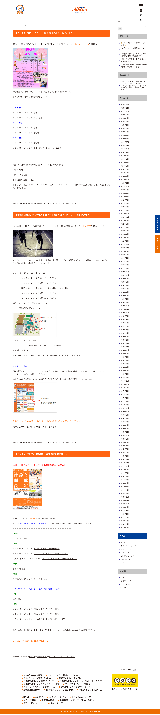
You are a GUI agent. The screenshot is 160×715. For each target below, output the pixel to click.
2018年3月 (125, 378)
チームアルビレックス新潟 (62, 688)
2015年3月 (125, 456)
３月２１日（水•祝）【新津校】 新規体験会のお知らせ (41, 461)
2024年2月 (125, 183)
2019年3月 (125, 340)
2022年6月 (125, 238)
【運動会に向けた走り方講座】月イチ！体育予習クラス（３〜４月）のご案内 (53, 222)
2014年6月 (125, 487)
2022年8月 (125, 231)
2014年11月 (125, 470)
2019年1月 (125, 347)
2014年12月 (125, 466)
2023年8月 (125, 197)
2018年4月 (125, 374)
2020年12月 (125, 279)
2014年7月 (125, 483)
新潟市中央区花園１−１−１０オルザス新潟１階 (45, 172)
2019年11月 (125, 316)
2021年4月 (125, 268)
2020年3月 (125, 303)
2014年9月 (125, 477)
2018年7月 (125, 367)
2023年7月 (125, 200)
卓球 (122, 570)
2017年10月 (125, 391)
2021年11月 (125, 255)
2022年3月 (125, 244)
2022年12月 (125, 221)
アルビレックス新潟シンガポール (53, 682)
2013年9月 (125, 514)
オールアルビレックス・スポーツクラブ (63, 210)
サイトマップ (76, 704)
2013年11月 (125, 507)
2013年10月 (125, 511)
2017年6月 (125, 401)
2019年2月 (125, 344)
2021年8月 (125, 262)
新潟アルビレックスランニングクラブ (35, 688)
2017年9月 (125, 395)
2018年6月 (125, 371)
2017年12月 (125, 388)
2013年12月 (125, 504)
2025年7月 (125, 128)
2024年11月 (125, 152)
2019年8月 (125, 326)
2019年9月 (125, 323)
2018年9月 (125, 361)
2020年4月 (125, 299)
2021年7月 (125, 265)
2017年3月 (125, 405)
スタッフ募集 (84, 701)
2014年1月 (125, 500)
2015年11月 (125, 439)
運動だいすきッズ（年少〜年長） (47, 556)
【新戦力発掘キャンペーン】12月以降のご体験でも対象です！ (134, 62)
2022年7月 (125, 234)
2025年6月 (125, 132)
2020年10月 (125, 282)
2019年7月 (125, 330)
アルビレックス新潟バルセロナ (79, 682)
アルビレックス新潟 (30, 682)
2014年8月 (125, 480)
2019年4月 (125, 337)
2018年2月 (125, 381)
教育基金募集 (98, 701)
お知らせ (32, 210)
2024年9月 (125, 159)
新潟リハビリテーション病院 (75, 691)
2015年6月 (125, 449)
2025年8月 (125, 125)
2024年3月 (125, 180)
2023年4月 (125, 210)
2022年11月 (125, 224)
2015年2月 (125, 459)
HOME (25, 701)
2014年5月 (125, 490)
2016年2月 (125, 436)
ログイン (124, 585)
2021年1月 (125, 275)
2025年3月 (125, 139)
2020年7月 (125, 292)
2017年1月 (125, 412)
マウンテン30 (126, 566)
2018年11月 (125, 354)
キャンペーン (126, 556)
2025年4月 (125, 135)
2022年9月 (125, 227)
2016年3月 (125, 432)
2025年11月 (125, 115)
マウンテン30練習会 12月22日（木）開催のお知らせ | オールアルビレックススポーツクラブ (133, 92)
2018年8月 (125, 364)
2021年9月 (125, 258)
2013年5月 (125, 528)
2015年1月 (125, 463)
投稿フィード (126, 588)
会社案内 (36, 701)
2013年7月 (125, 521)
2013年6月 (125, 524)
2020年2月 (125, 306)
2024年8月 (125, 163)
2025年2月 (125, 142)
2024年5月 (125, 173)
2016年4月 (125, 429)
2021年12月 (125, 251)
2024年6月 (125, 169)
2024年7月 (125, 166)
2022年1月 (125, 248)
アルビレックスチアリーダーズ (33, 691)
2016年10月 (125, 419)
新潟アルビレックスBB (31, 685)
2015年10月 (125, 442)
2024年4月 (125, 176)
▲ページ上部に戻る (129, 677)
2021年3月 (125, 272)
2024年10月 (125, 156)
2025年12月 (125, 111)
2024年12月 (125, 149)
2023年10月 (125, 193)
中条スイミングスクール (31, 694)
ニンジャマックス (127, 563)
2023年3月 (125, 214)
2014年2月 (125, 497)
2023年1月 (125, 217)
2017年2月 (125, 408)
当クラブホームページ (38, 378)
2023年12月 (125, 186)
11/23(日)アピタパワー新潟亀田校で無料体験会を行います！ (134, 73)
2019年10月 (125, 320)
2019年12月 (125, 313)
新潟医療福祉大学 (55, 691)
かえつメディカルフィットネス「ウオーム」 (30, 586)
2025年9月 (125, 122)
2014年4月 (125, 494)
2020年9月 (125, 286)
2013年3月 (125, 535)
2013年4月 (125, 531)
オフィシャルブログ (128, 553)
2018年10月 (125, 357)
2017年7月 (125, 398)
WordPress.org (126, 595)
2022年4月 (125, 241)
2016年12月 (125, 415)
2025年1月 (125, 146)
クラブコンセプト (50, 701)
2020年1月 (125, 309)
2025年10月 (125, 118)
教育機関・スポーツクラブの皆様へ (35, 704)
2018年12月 (125, 350)
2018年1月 (125, 384)
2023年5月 (125, 207)
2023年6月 (125, 204)
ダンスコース (126, 559)
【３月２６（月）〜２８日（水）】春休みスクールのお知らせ (45, 40)
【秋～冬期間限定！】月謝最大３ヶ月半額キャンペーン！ (133, 67)
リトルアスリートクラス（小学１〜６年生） (51, 561)
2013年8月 (125, 517)
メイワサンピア (24, 310)
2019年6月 (125, 333)
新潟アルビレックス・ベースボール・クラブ (85, 685)
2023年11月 (125, 190)
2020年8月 (125, 289)
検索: (119, 28)
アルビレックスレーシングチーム (88, 688)
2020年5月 (125, 296)
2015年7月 (125, 446)
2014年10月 (125, 473)
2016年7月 (125, 425)
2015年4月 (125, 453)
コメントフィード (127, 591)
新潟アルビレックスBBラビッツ (54, 685)
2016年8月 (125, 422)
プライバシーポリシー (59, 704)
